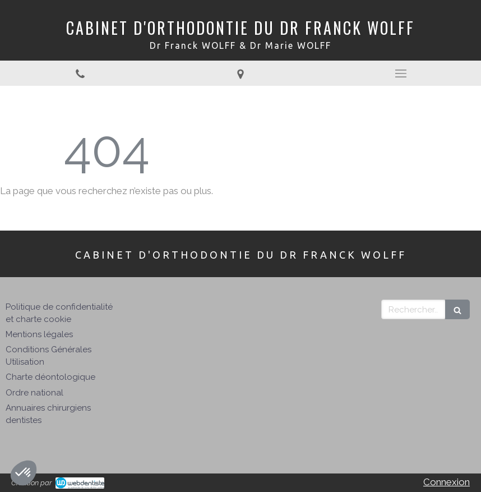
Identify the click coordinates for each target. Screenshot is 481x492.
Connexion (446, 482)
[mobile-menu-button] (401, 73)
